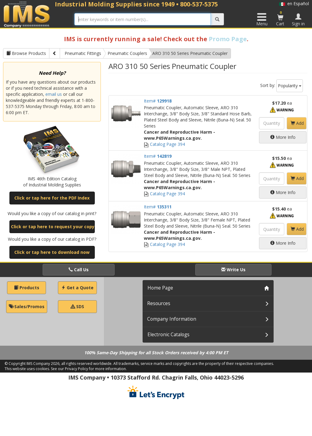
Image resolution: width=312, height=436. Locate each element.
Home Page (160, 288)
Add (297, 123)
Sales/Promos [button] (26, 306)
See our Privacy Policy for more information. (89, 368)
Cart (280, 18)
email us (53, 94)
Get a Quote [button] (77, 287)
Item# (158, 101)
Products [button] (26, 287)
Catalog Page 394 (164, 144)
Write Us (233, 269)
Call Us (79, 269)
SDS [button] (77, 306)
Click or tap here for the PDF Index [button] (52, 198)
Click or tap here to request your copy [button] (52, 226)
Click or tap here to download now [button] (52, 252)
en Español (294, 3)
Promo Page (228, 39)
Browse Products (26, 53)
